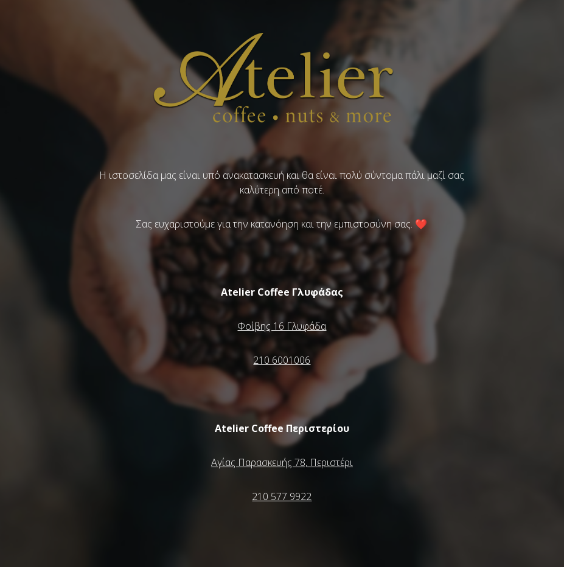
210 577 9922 (282, 496)
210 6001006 (281, 360)
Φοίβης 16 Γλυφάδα (281, 326)
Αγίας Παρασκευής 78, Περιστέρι (282, 462)
